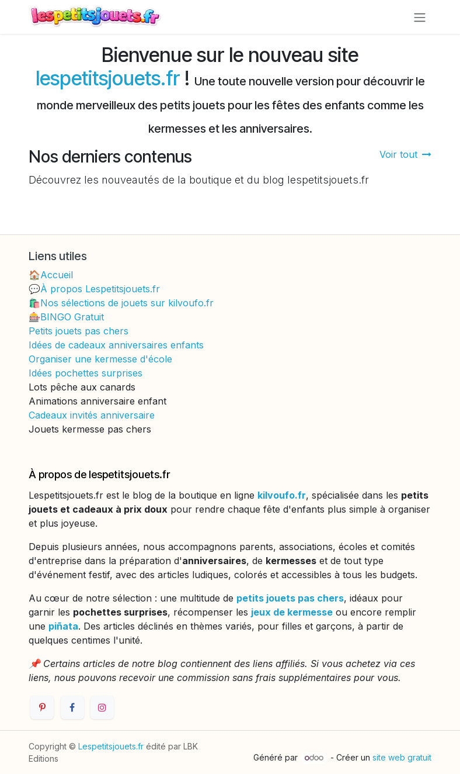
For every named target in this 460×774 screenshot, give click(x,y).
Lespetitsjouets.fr (111, 746)
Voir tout (405, 154)
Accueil (56, 275)
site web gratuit (401, 757)
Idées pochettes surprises (85, 373)
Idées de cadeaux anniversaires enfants (116, 345)
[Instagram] (102, 707)
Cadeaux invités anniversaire (92, 415)
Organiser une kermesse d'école (100, 359)
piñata (63, 626)
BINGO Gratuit (72, 317)
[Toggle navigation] (419, 17)
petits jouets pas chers (290, 598)
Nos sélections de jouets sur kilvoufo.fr (127, 303)
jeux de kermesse (292, 612)
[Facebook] (72, 707)
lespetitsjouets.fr (108, 78)
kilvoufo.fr (281, 495)
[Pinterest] (42, 707)
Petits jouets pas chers (78, 331)
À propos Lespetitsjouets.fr (100, 289)
